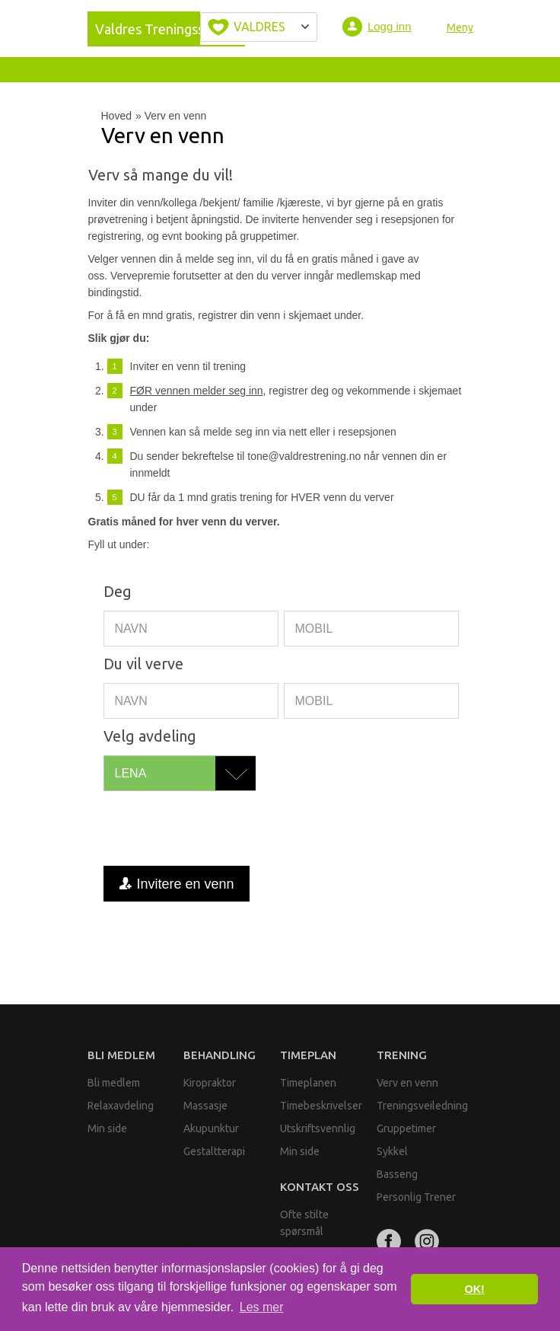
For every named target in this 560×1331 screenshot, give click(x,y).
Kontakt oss (319, 1186)
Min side (107, 1128)
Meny (460, 27)
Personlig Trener (416, 1197)
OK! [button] (474, 1289)
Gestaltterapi (214, 1151)
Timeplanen (308, 1083)
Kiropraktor (209, 1083)
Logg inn (390, 26)
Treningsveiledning (422, 1106)
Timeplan (308, 1055)
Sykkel (392, 1151)
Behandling (219, 1055)
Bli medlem (121, 1055)
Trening (402, 1055)
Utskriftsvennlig (317, 1128)
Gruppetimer (406, 1128)
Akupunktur (211, 1128)
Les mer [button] (262, 1307)
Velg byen (258, 27)
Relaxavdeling (121, 1106)
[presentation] (219, 828)
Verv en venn (407, 1083)
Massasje (205, 1106)
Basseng (397, 1174)
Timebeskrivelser (321, 1106)
